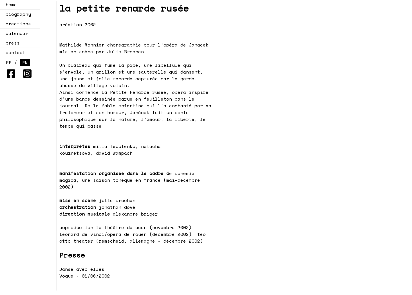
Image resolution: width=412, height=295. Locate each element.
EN (25, 62)
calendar (15, 33)
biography (18, 14)
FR (9, 62)
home (11, 4)
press (13, 42)
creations (16, 23)
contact (15, 52)
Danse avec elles (81, 269)
